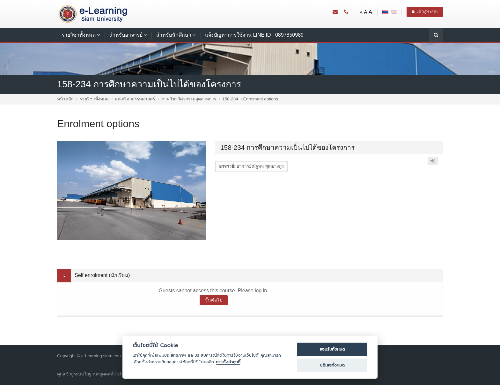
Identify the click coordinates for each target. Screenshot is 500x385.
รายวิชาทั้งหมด (79, 35)
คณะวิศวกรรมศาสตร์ (135, 99)
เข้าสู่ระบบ (425, 11)
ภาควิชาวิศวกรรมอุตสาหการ (188, 99)
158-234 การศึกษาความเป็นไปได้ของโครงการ (149, 84)
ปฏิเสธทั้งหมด (332, 365)
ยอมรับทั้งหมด (332, 349)
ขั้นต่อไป (214, 300)
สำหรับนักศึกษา (173, 35)
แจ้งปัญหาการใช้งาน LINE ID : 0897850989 (254, 35)
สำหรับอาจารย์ (126, 35)
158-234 (230, 99)
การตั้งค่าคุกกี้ (228, 362)
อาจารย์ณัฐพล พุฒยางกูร (260, 166)
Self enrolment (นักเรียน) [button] (102, 275)
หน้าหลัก (65, 99)
